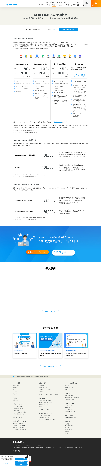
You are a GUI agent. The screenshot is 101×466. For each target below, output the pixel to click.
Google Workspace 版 (70, 417)
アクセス (67, 433)
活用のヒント (17, 410)
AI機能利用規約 (39, 447)
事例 (48, 5)
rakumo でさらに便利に (20, 412)
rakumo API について (70, 411)
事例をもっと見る (50, 312)
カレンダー (15, 387)
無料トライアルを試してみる (36, 252)
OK (21, 464)
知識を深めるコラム (18, 400)
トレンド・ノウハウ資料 (45, 389)
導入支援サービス (43, 404)
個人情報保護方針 (69, 447)
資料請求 (67, 385)
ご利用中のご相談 (61, 2)
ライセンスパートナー (44, 417)
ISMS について (78, 447)
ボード (14, 389)
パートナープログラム (44, 415)
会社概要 (77, 2)
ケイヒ (14, 395)
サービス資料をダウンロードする (63, 252)
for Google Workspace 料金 (33, 29)
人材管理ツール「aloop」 (19, 425)
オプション (51, 29)
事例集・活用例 (43, 387)
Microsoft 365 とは (17, 417)
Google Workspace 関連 (68, 29)
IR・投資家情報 (69, 426)
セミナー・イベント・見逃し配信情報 (48, 394)
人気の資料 (41, 385)
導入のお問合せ (50, 2)
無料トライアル (96, 5)
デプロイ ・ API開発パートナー (47, 419)
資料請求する (86, 5)
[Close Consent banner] (26, 456)
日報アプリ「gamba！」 (19, 427)
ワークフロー (16, 385)
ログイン (70, 2)
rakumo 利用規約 (16, 447)
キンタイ (15, 391)
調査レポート (42, 391)
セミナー (61, 5)
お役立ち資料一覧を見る (50, 366)
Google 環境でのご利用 (45, 400)
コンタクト (15, 393)
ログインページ (69, 405)
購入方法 (41, 406)
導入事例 (15, 398)
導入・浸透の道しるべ (19, 414)
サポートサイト (69, 407)
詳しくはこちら (58, 122)
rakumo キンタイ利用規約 (28, 447)
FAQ (67, 5)
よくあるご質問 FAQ (44, 409)
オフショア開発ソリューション (21, 429)
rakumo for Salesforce (18, 423)
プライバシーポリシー (58, 447)
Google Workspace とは (19, 406)
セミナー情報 (68, 429)
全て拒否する (21, 461)
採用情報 (67, 431)
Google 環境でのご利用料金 (23, 376)
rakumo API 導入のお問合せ (72, 397)
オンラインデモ (69, 389)
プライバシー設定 (21, 459)
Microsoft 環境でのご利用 (45, 402)
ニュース (67, 427)
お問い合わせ (78, 75)
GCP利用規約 (48, 447)
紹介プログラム (69, 409)
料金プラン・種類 (18, 408)
